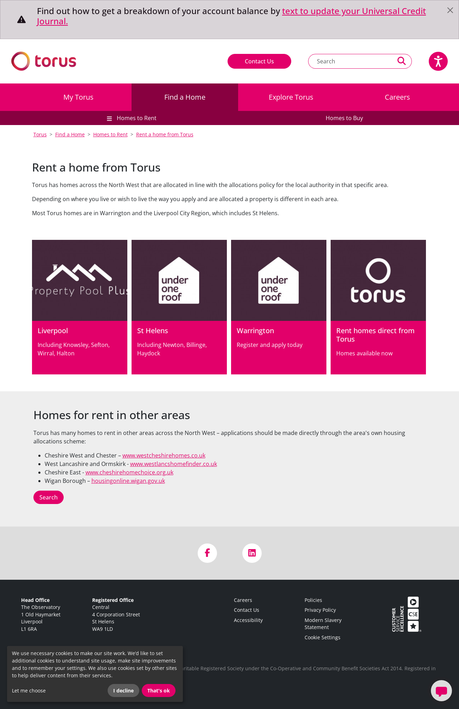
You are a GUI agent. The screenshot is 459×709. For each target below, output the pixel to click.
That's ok (158, 690)
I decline (123, 690)
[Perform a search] (402, 61)
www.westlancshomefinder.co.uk (173, 464)
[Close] (450, 10)
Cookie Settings (322, 637)
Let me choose (29, 690)
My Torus (78, 97)
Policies (313, 600)
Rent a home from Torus (164, 134)
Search (48, 497)
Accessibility (248, 620)
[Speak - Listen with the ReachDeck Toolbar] (438, 61)
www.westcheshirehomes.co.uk (163, 455)
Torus (40, 134)
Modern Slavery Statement (323, 623)
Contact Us (259, 61)
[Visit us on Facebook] (207, 553)
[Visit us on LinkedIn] (252, 553)
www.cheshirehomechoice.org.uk (129, 472)
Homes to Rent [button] (136, 118)
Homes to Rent (110, 134)
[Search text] (350, 61)
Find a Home (184, 97)
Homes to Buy (344, 118)
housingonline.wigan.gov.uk (128, 481)
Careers (397, 97)
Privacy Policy (320, 610)
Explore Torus (291, 97)
